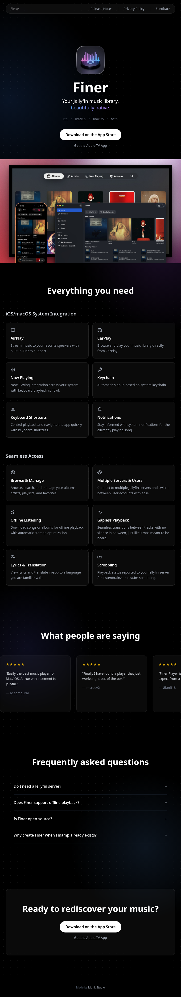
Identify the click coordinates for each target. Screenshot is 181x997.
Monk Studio (96, 987)
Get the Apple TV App (90, 145)
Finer (15, 8)
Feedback (163, 8)
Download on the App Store (90, 134)
